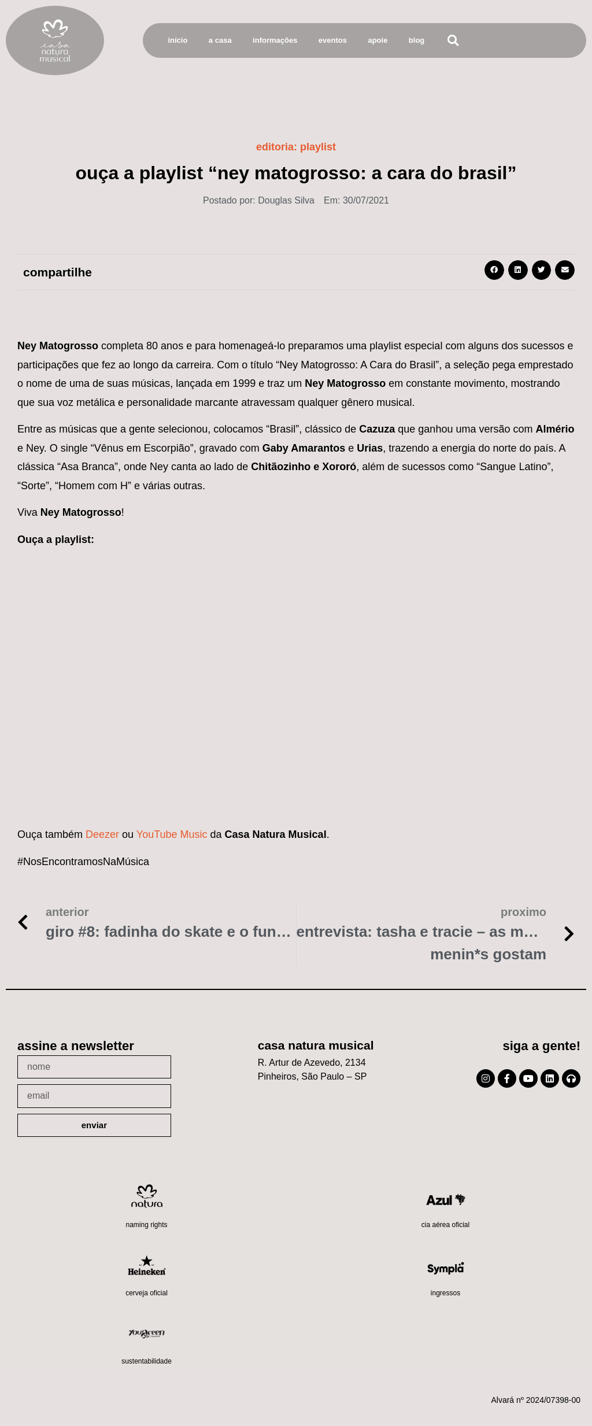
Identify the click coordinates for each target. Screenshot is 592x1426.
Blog (416, 40)
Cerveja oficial (146, 1293)
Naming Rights (146, 1225)
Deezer (102, 834)
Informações (275, 40)
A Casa (220, 40)
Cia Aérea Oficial (445, 1225)
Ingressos (445, 1293)
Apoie (377, 40)
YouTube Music (172, 834)
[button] (453, 41)
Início (177, 40)
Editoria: (296, 147)
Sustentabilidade (146, 1361)
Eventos (333, 40)
